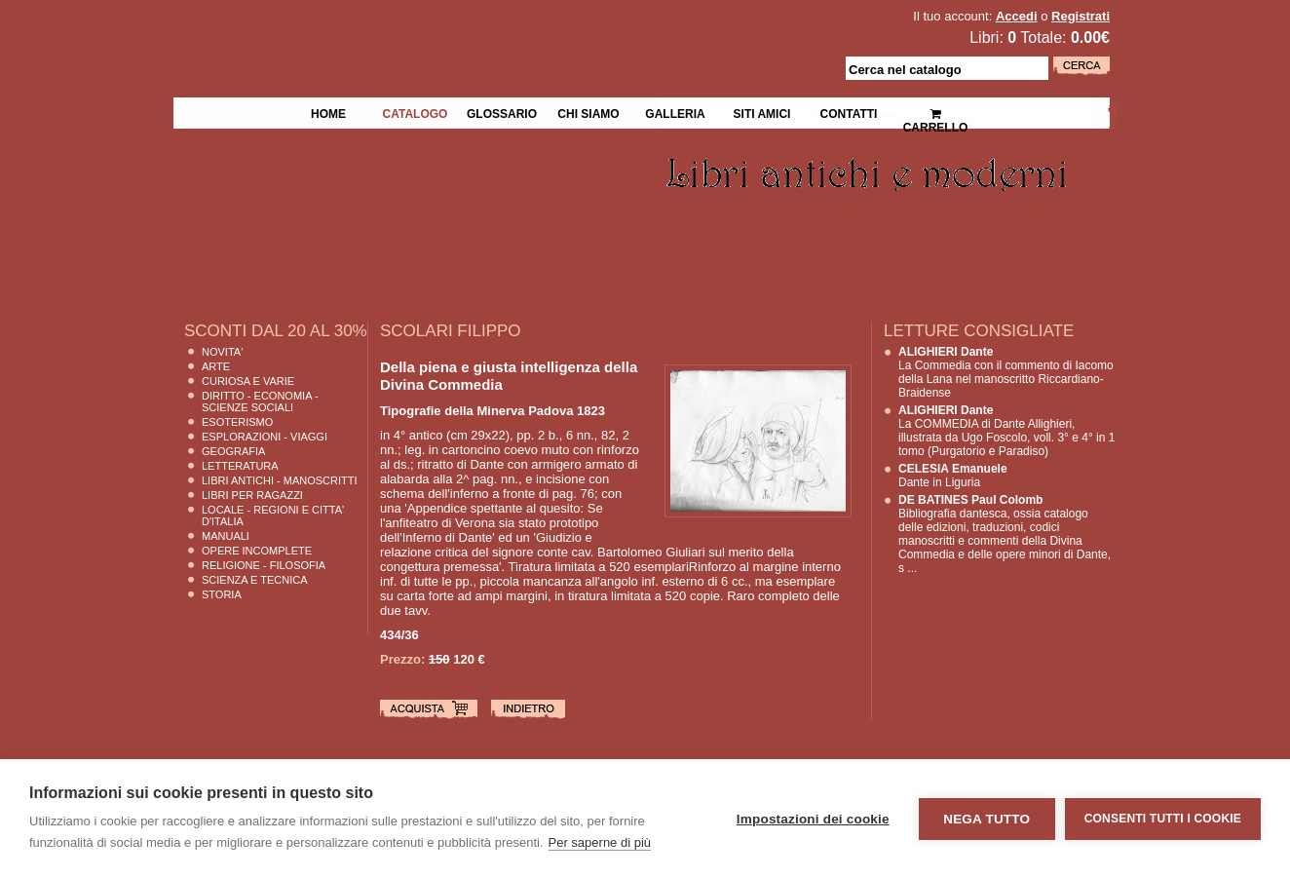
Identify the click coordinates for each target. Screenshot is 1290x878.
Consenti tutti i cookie (1162, 818)
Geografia (233, 451)
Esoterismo (237, 422)
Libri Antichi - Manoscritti (280, 480)
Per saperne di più (600, 842)
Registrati (1080, 16)
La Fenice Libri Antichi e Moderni (343, 29)
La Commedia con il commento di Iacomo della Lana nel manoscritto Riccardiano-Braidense (1006, 372)
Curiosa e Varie (248, 381)
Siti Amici (762, 112)
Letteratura (240, 466)
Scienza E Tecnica (255, 580)
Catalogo (415, 112)
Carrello (935, 112)
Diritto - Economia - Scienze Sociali (260, 401)
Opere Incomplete (257, 550)
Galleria (674, 112)
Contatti (849, 112)
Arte (216, 366)
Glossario (502, 112)
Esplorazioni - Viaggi (264, 436)
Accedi (1017, 16)
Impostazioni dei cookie (813, 819)
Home (328, 112)
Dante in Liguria (952, 475)
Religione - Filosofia (263, 565)
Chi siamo (588, 112)
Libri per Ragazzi (252, 495)
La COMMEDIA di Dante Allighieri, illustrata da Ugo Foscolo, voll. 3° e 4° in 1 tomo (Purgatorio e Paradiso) (1006, 430)
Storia (222, 594)
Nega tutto (986, 819)
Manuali (225, 536)
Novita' (222, 352)
